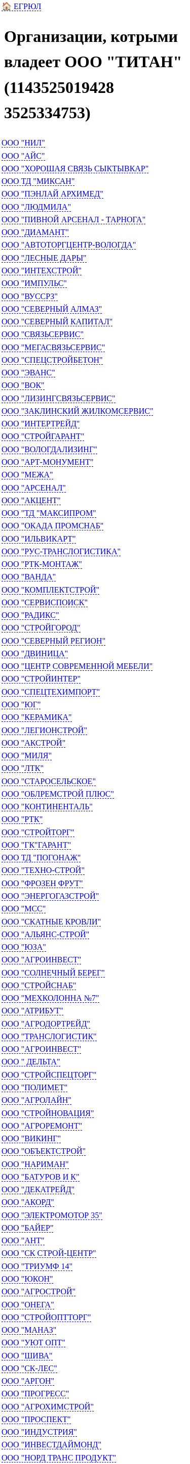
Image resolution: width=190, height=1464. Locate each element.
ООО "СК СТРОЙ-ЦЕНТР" (49, 1253)
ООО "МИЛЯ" (27, 755)
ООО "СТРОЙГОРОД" (41, 627)
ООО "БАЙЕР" (27, 1228)
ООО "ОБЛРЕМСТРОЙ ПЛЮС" (58, 794)
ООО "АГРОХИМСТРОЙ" (48, 1406)
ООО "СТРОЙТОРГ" (38, 832)
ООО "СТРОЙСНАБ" (39, 985)
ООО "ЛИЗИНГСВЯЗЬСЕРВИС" (59, 398)
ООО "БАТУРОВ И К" (41, 1177)
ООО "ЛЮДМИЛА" (36, 207)
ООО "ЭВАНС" (28, 372)
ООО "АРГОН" (28, 1381)
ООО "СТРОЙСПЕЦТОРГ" (49, 1074)
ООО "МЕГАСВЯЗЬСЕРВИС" (53, 347)
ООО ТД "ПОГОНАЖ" (41, 857)
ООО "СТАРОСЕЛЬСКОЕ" (49, 781)
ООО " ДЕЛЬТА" (31, 1061)
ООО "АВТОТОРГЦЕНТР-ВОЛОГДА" (69, 244)
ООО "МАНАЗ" (29, 1330)
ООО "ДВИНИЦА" (35, 653)
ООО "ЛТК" (23, 768)
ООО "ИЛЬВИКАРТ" (39, 538)
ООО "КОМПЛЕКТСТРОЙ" (50, 589)
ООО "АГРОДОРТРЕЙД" (46, 1023)
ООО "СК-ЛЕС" (29, 1368)
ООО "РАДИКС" (30, 615)
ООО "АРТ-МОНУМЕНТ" (47, 462)
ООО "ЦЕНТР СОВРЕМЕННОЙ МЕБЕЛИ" (77, 666)
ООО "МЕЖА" (27, 474)
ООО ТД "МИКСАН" (38, 181)
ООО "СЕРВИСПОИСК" (45, 602)
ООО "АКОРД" (28, 1202)
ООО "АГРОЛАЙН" (36, 1100)
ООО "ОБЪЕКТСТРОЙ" (44, 1151)
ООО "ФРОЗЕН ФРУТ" (42, 883)
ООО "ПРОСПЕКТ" (36, 1419)
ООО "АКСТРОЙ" (33, 743)
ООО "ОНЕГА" (28, 1304)
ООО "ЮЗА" (24, 947)
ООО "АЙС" (23, 156)
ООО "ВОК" (23, 385)
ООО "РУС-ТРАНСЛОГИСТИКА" (61, 551)
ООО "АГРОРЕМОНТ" (42, 1125)
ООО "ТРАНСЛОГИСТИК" (49, 1036)
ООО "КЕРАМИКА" (37, 717)
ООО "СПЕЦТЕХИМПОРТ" (51, 692)
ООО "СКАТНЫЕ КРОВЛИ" (51, 921)
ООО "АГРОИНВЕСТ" (41, 959)
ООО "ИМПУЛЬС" (34, 283)
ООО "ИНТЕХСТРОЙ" (42, 270)
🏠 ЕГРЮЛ (21, 6)
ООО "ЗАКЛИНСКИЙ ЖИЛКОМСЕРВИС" (77, 411)
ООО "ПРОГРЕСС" (35, 1393)
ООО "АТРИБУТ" (32, 1010)
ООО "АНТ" (23, 1240)
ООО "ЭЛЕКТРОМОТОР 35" (52, 1215)
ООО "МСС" (24, 908)
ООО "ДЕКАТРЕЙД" (38, 1189)
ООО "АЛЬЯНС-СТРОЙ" (45, 934)
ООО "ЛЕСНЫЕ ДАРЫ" (44, 258)
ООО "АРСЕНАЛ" (34, 487)
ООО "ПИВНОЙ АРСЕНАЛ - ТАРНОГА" (73, 219)
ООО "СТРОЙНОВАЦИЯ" (48, 1113)
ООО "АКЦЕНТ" (31, 500)
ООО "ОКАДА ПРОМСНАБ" (52, 525)
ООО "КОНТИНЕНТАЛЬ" (47, 806)
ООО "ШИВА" (27, 1355)
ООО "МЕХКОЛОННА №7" (50, 998)
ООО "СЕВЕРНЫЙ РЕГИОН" (53, 641)
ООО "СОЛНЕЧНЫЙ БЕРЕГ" (53, 972)
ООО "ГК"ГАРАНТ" (36, 845)
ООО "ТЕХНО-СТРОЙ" (43, 870)
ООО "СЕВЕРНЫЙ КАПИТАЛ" (57, 321)
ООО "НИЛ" (23, 142)
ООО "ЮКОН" (27, 1279)
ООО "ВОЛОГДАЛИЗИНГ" (49, 449)
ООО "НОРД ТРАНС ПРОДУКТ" (59, 1457)
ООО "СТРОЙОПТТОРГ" (46, 1317)
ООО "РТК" (22, 819)
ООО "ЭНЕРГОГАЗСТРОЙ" (50, 896)
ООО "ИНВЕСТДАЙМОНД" (51, 1444)
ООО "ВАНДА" (29, 576)
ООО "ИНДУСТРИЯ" (39, 1432)
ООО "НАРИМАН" (35, 1164)
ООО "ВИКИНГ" (31, 1138)
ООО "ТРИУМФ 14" (37, 1266)
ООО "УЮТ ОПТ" (33, 1342)
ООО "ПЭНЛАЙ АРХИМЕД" (52, 193)
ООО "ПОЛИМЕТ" (34, 1087)
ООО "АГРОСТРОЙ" (38, 1291)
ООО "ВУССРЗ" (30, 296)
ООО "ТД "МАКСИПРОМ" (49, 513)
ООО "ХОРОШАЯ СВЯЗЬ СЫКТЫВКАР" (75, 168)
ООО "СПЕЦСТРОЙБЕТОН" (52, 360)
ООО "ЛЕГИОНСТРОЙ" (44, 730)
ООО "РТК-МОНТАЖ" (42, 564)
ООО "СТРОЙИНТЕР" (41, 678)
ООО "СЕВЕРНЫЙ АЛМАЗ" (52, 309)
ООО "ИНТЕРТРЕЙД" (41, 423)
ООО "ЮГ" (21, 704)
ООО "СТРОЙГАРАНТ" (43, 436)
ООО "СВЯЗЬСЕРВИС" (43, 334)
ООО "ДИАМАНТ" (35, 232)
